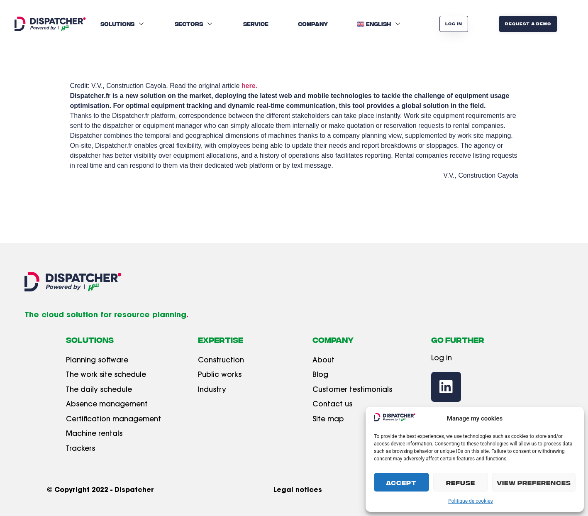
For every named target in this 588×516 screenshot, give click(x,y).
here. (249, 85)
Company (313, 23)
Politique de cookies (470, 501)
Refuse (460, 482)
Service (255, 23)
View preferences (534, 482)
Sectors (194, 23)
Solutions (123, 23)
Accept (401, 482)
